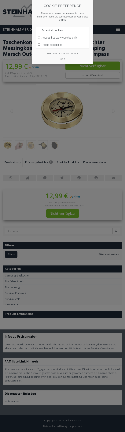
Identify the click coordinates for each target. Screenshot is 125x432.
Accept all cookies (50, 26)
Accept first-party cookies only (57, 33)
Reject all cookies (50, 40)
